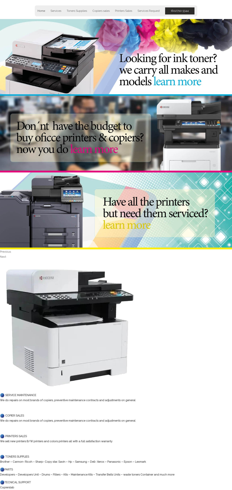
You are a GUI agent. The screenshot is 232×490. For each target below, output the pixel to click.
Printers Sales (123, 10)
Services (56, 10)
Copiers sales (101, 10)
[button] (179, 10)
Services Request (149, 10)
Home (41, 10)
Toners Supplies (77, 10)
